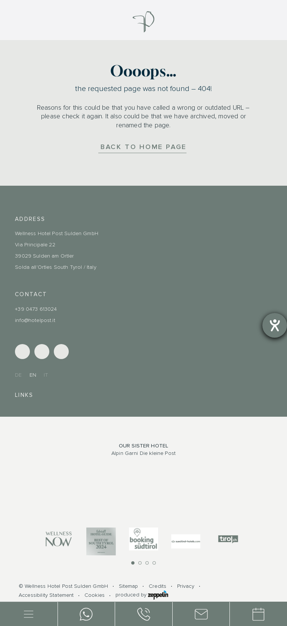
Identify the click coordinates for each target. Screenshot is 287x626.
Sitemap (128, 586)
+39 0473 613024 (36, 309)
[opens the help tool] (274, 325)
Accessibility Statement (46, 595)
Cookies (94, 595)
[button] (133, 563)
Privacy (185, 586)
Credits (157, 586)
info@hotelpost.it (35, 320)
